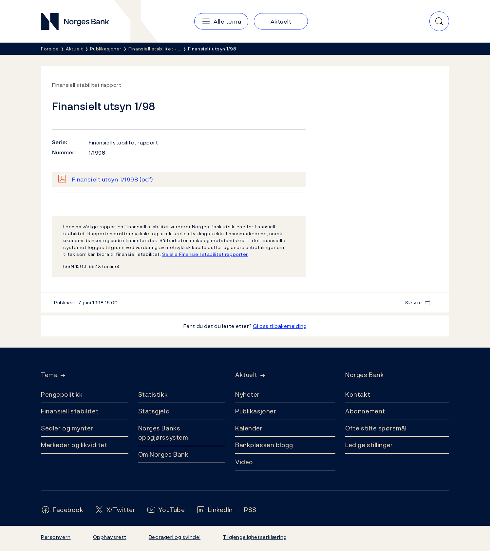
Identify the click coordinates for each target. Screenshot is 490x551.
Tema (49, 374)
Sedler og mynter (67, 428)
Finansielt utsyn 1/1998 (112, 179)
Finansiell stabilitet (70, 411)
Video (244, 461)
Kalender (249, 428)
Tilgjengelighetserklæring (255, 537)
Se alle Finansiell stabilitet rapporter (205, 254)
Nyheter (247, 394)
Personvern (56, 537)
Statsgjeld (154, 411)
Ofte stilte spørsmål (375, 428)
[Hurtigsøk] (439, 21)
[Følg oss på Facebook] (62, 510)
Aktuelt (246, 374)
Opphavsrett (109, 537)
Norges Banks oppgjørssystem (163, 433)
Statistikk (153, 394)
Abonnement (365, 411)
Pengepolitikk (62, 394)
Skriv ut (414, 302)
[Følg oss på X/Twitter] (115, 510)
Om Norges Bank (163, 454)
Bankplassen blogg (264, 444)
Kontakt (357, 394)
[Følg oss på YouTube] (166, 510)
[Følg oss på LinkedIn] (214, 510)
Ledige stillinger (369, 444)
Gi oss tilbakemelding (280, 326)
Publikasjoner (255, 411)
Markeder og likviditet (74, 444)
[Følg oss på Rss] (250, 510)
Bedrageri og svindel (174, 537)
